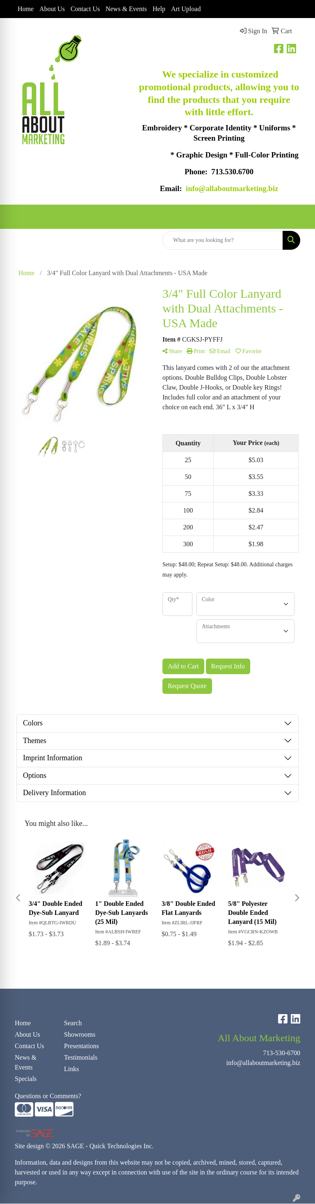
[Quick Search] (222, 240)
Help (159, 8)
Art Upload (186, 8)
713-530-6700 (281, 1053)
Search (73, 1023)
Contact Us (85, 8)
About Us (52, 8)
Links (71, 1069)
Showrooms (79, 1034)
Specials (26, 1079)
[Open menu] (298, 217)
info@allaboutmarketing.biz (263, 1063)
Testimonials (81, 1057)
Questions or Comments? (48, 1096)
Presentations (81, 1046)
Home (26, 8)
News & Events (125, 8)
